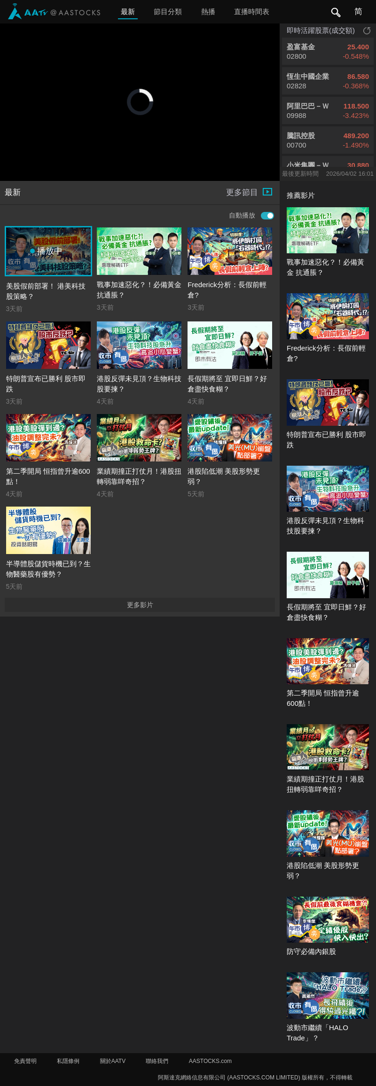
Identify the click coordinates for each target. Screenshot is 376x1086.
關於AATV (112, 1061)
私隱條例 (68, 1061)
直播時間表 (251, 12)
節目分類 (168, 12)
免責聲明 (25, 1061)
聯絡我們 (157, 1061)
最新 (128, 12)
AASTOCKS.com (210, 1061)
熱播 (208, 12)
